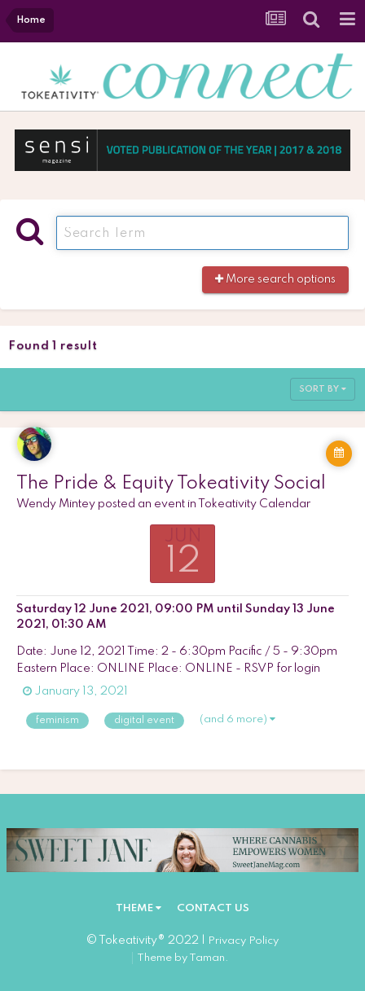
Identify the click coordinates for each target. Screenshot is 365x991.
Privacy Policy (243, 941)
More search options (275, 279)
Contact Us (213, 908)
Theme (138, 908)
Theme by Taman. (183, 958)
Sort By (322, 389)
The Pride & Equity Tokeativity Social (171, 484)
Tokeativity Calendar (254, 504)
